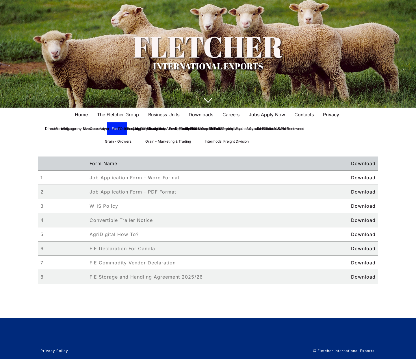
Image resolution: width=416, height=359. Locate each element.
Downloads (201, 114)
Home (81, 114)
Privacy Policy (54, 351)
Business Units (163, 114)
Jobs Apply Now (267, 114)
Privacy (331, 114)
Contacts (304, 114)
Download (363, 178)
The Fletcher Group (118, 114)
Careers (230, 114)
